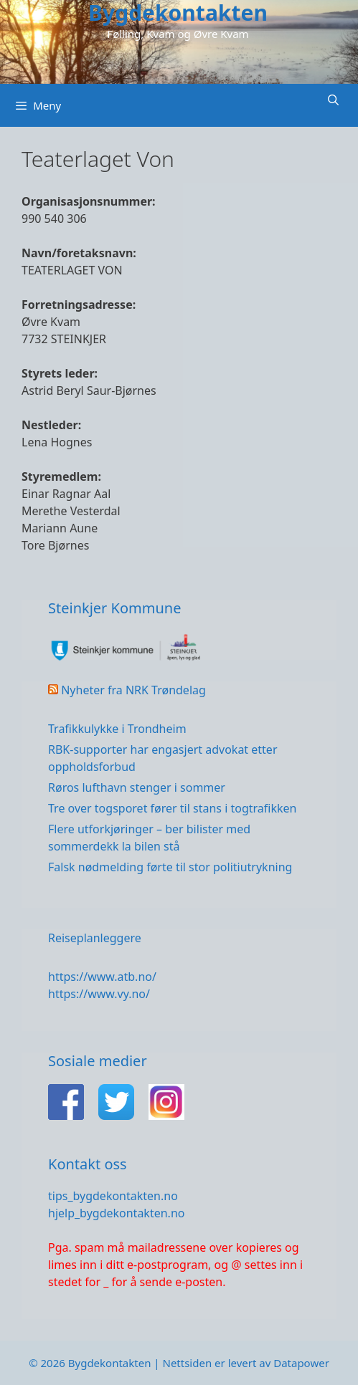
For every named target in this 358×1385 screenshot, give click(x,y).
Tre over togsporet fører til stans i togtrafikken (172, 808)
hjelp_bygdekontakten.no (116, 1213)
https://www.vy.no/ (99, 994)
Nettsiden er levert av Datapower (245, 1363)
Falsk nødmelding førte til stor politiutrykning (170, 867)
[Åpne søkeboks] (333, 100)
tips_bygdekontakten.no (113, 1196)
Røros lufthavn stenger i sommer (136, 787)
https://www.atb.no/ (102, 976)
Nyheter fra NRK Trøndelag (133, 690)
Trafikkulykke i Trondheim (117, 729)
